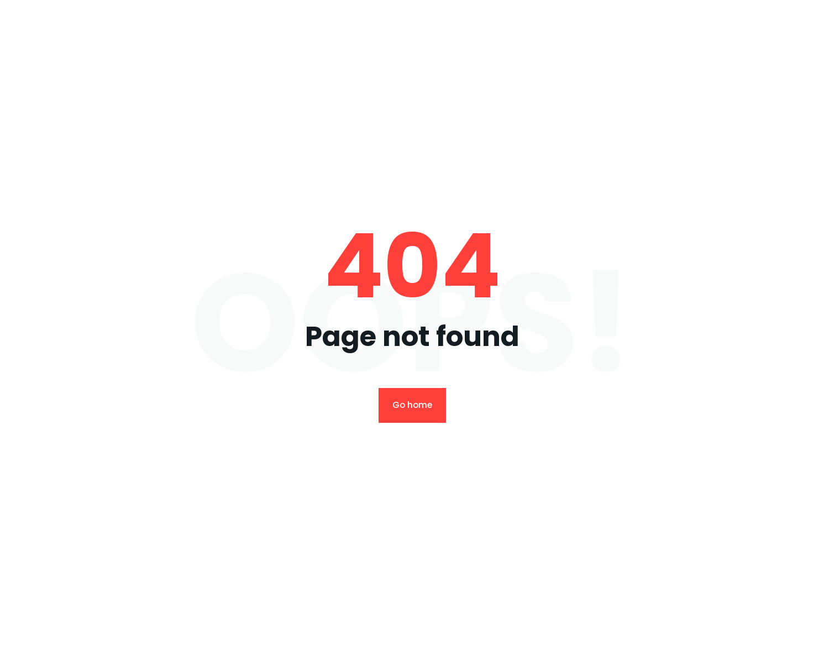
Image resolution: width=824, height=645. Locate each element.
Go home (412, 405)
